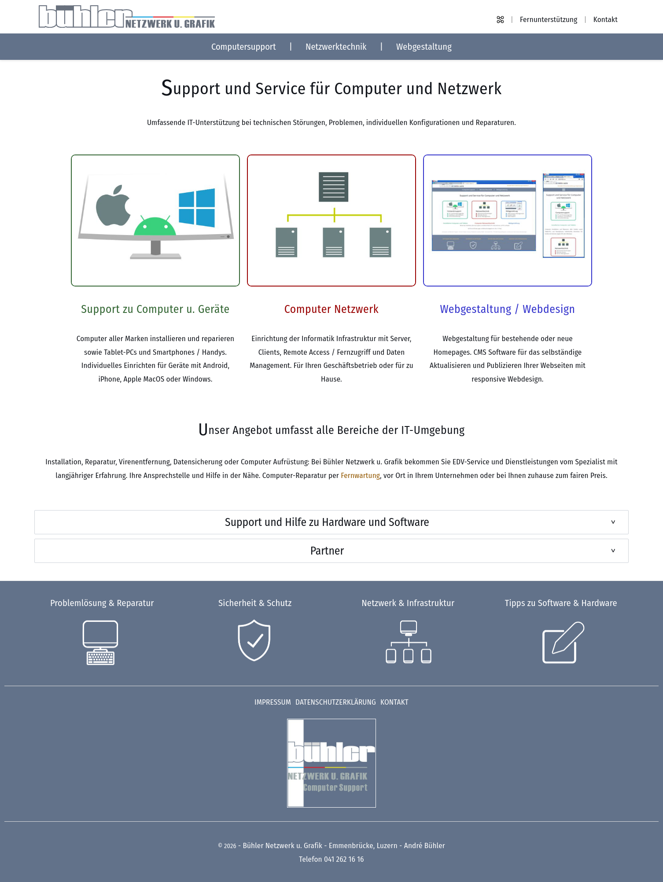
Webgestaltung (424, 46)
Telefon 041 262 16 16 (331, 859)
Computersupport (243, 46)
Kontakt (605, 19)
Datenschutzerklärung (335, 702)
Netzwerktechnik (336, 46)
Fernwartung (360, 475)
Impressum (272, 702)
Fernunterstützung (548, 19)
